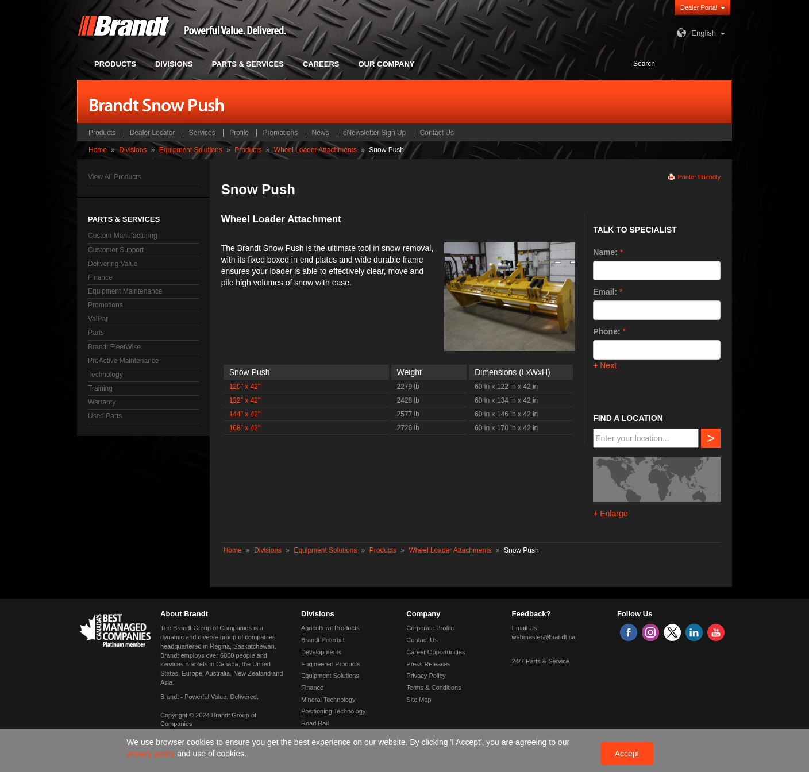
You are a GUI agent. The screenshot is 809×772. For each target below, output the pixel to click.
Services (202, 133)
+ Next (605, 365)
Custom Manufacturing (122, 235)
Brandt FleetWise (114, 347)
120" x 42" (245, 387)
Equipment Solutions (190, 150)
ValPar (98, 319)
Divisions (133, 150)
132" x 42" (245, 400)
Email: (605, 291)
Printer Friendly (699, 176)
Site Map (418, 699)
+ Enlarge (610, 513)
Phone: (606, 331)
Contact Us (437, 133)
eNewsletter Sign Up (374, 133)
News (320, 133)
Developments (321, 652)
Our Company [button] (387, 64)
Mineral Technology (328, 699)
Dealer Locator (152, 133)
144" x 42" (245, 414)
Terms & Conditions (433, 687)
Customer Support (116, 250)
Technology (105, 374)
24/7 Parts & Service (540, 661)
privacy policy (151, 753)
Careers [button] (321, 64)
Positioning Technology (333, 711)
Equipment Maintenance (125, 291)
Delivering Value (113, 264)
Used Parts (105, 416)
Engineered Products (330, 664)
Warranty (101, 402)
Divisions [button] (174, 64)
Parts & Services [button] (248, 64)
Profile (239, 133)
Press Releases (428, 664)
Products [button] (115, 64)
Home (97, 150)
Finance (100, 277)
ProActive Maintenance (123, 361)
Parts (96, 333)
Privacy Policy (425, 675)
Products (101, 133)
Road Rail (315, 723)
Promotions (280, 133)
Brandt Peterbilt (323, 639)
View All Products (114, 177)
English (695, 33)
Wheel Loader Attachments (315, 150)
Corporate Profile (430, 627)
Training (100, 388)
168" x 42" (245, 428)
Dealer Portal (698, 7)
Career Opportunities (435, 652)
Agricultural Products (330, 627)
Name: (605, 252)
